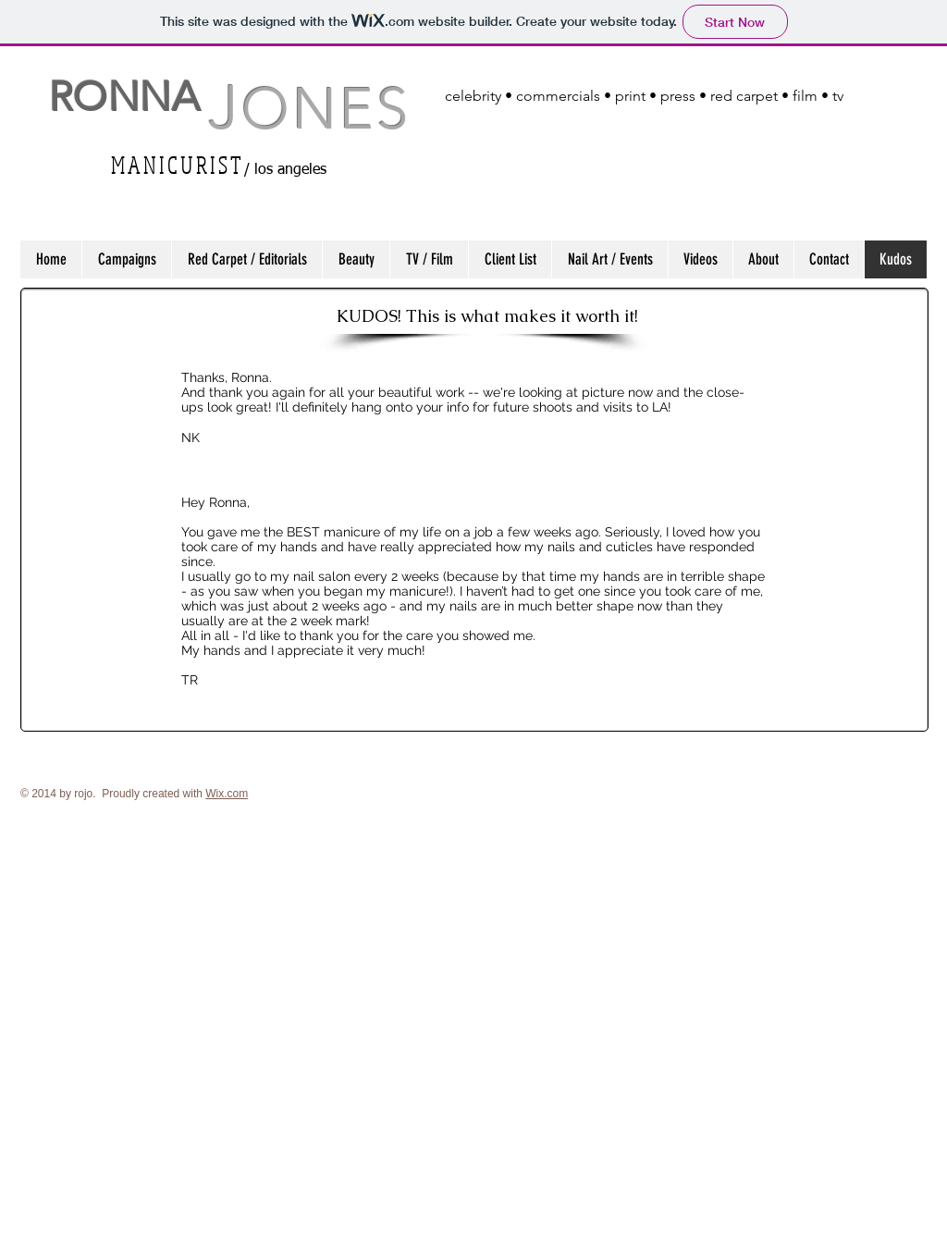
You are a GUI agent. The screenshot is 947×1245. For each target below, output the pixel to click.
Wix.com (226, 793)
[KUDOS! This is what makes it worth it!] (487, 315)
